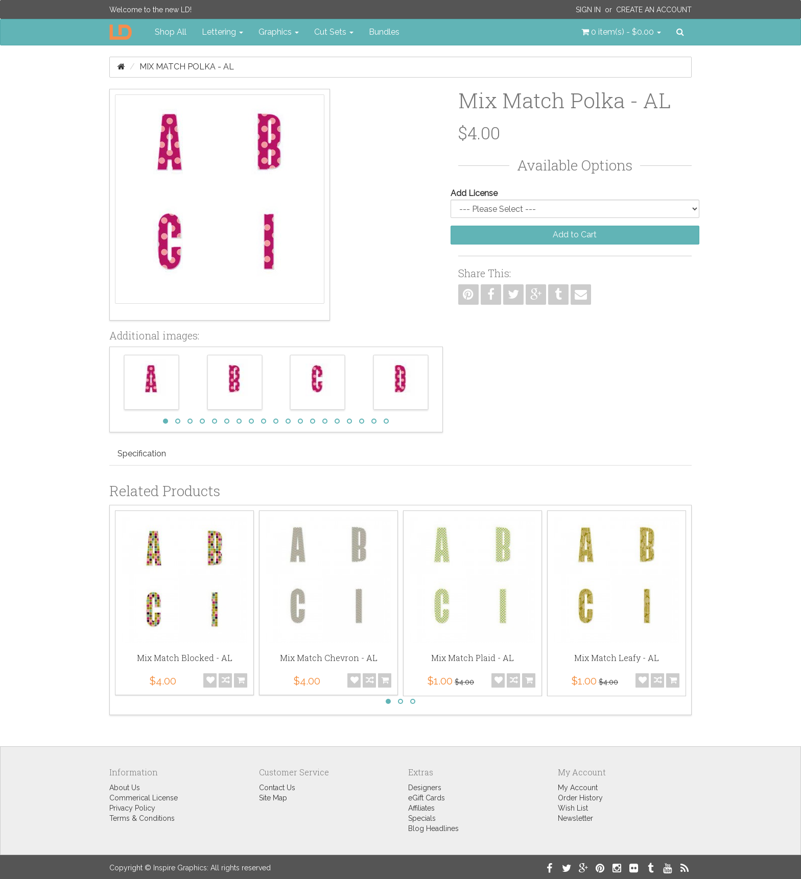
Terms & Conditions (142, 818)
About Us (124, 788)
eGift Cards (426, 798)
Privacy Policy (132, 808)
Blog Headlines (433, 828)
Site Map (273, 798)
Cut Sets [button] (334, 32)
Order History (580, 798)
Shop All (170, 32)
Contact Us (277, 788)
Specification (141, 453)
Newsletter (575, 818)
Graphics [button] (278, 32)
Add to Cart (575, 234)
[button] (621, 32)
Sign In (588, 10)
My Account (578, 788)
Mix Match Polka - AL (186, 66)
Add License (474, 193)
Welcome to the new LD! (150, 10)
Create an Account (654, 10)
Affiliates (421, 808)
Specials (422, 818)
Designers (424, 788)
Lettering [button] (222, 32)
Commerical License (143, 798)
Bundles (384, 32)
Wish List (573, 808)
